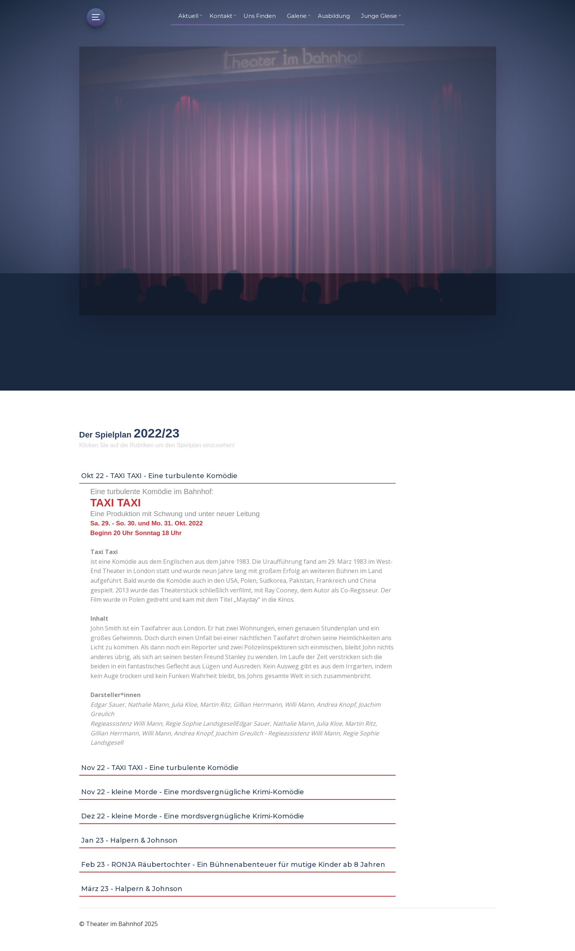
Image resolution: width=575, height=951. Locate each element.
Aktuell (188, 15)
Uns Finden (259, 15)
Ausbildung (334, 15)
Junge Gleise (379, 15)
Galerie (297, 15)
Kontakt (221, 15)
